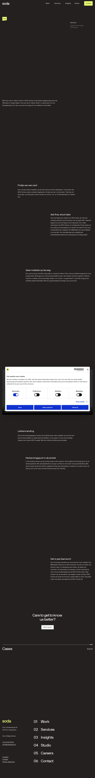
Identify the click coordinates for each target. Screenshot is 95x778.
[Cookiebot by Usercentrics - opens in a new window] (75, 369)
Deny (20, 407)
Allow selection (47, 407)
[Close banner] (87, 369)
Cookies (5, 759)
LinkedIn (5, 757)
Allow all (75, 407)
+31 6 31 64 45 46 (8, 742)
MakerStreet (11, 736)
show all (90, 649)
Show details (80, 402)
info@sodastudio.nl (9, 744)
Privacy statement (8, 762)
